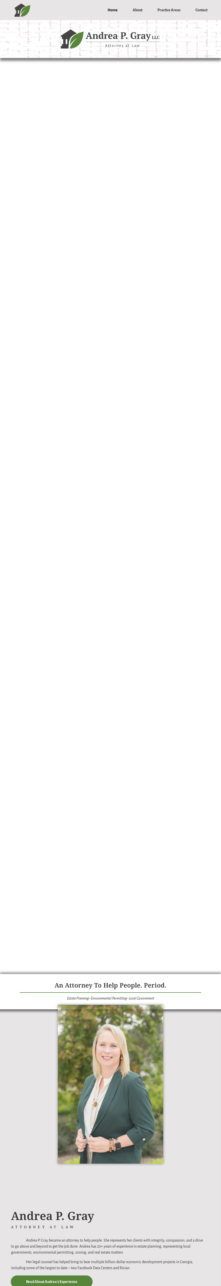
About (137, 10)
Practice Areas (168, 10)
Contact (201, 10)
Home (113, 10)
